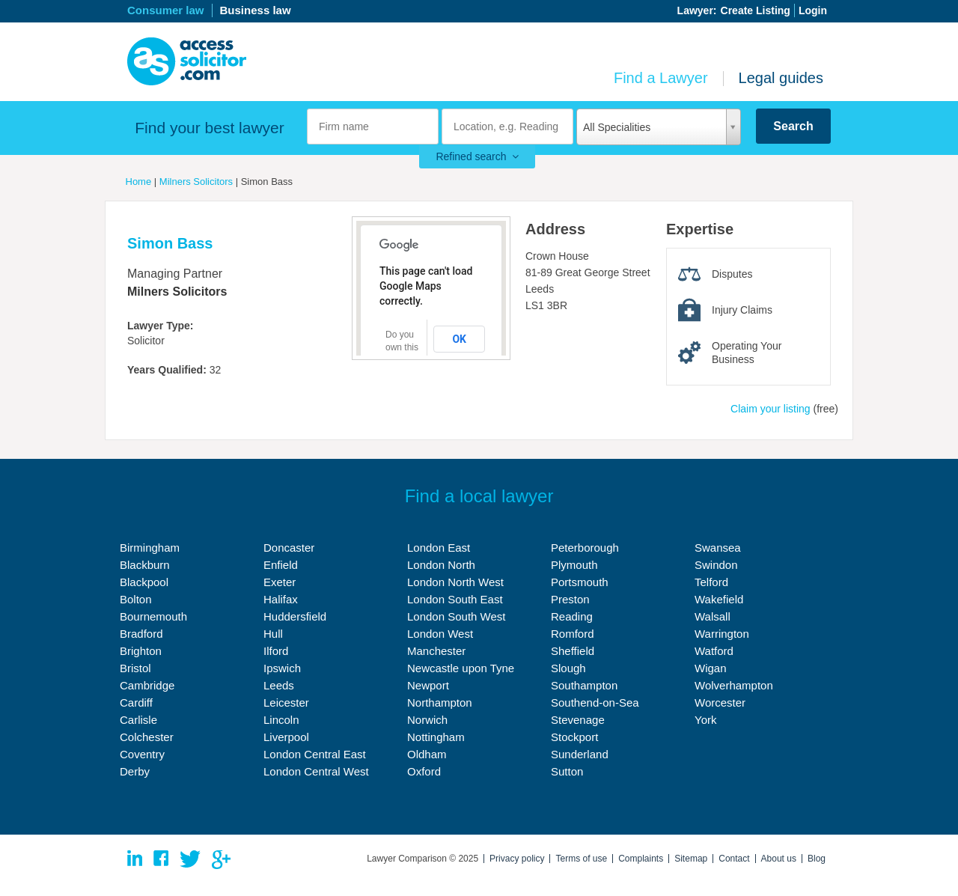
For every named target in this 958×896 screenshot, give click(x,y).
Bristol (135, 668)
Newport (428, 685)
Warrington (722, 633)
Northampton (439, 702)
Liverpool (286, 737)
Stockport (574, 737)
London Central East (314, 754)
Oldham (427, 754)
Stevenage (578, 719)
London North (441, 564)
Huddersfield (294, 616)
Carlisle (138, 719)
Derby (135, 771)
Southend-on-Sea (595, 702)
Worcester (720, 702)
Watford (714, 650)
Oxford (424, 771)
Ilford (275, 650)
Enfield (280, 564)
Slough (568, 668)
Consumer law (165, 10)
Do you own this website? (403, 347)
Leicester (286, 702)
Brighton (141, 650)
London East (438, 547)
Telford (711, 582)
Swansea (718, 547)
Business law (255, 10)
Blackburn (145, 564)
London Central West (316, 771)
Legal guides (781, 78)
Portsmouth (579, 582)
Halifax (280, 599)
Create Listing (755, 10)
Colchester (147, 737)
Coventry (142, 754)
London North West (455, 582)
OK (459, 339)
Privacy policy (516, 858)
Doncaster (288, 547)
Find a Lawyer (661, 78)
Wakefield (719, 599)
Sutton (567, 771)
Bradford (141, 633)
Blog (817, 858)
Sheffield (572, 650)
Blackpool (144, 582)
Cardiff (136, 702)
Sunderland (579, 754)
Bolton (136, 599)
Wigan (711, 668)
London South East (455, 599)
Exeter (279, 582)
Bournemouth (153, 616)
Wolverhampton (734, 685)
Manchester (436, 650)
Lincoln (281, 719)
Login (813, 10)
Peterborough (585, 547)
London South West (456, 616)
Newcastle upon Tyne (460, 668)
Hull (273, 633)
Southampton (584, 685)
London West (440, 633)
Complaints (640, 858)
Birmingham (150, 547)
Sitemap (690, 858)
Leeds (278, 685)
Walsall (712, 616)
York (705, 719)
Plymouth (574, 564)
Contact (733, 858)
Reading (572, 616)
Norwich (427, 719)
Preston (570, 599)
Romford (572, 633)
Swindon (716, 564)
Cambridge (147, 685)
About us (778, 858)
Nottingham (436, 737)
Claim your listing (770, 409)
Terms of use (581, 858)
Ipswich (282, 668)
